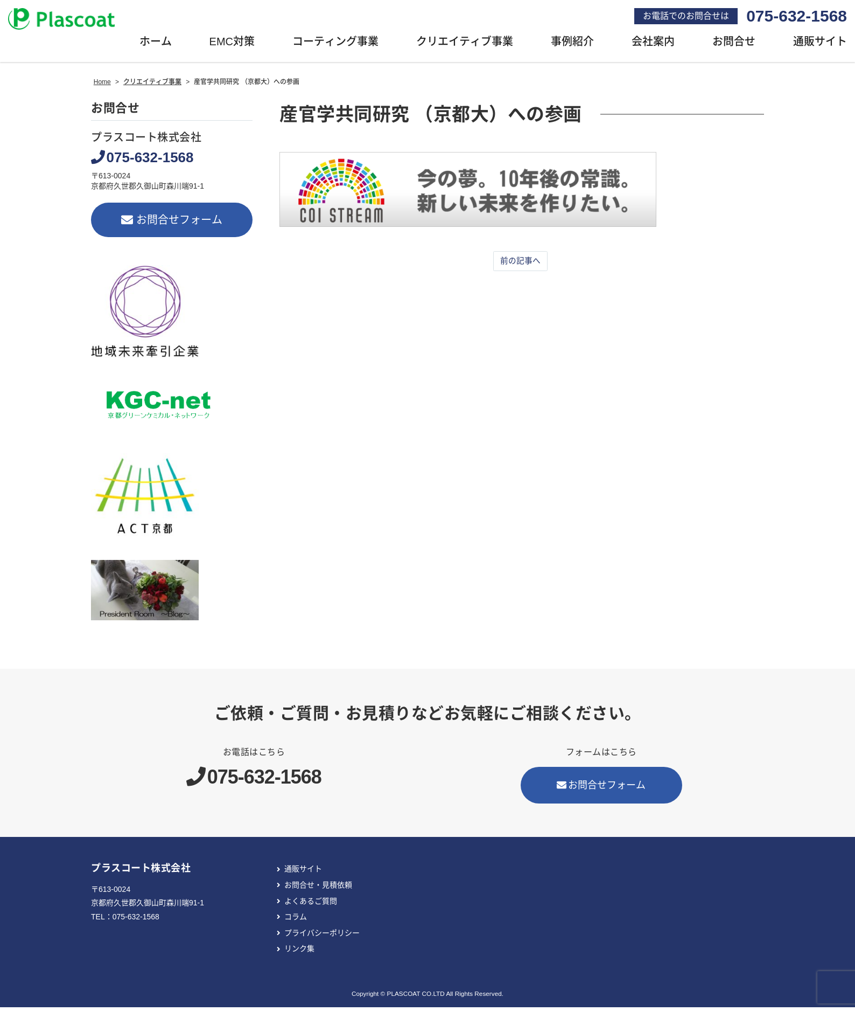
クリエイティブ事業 (464, 46)
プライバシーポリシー (322, 936)
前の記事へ (520, 264)
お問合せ (733, 46)
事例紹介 (572, 46)
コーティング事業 (335, 46)
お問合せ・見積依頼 (318, 888)
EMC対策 (232, 46)
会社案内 (653, 46)
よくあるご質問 (310, 905)
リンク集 (299, 952)
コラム (295, 921)
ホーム (155, 46)
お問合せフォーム (172, 224)
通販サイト (303, 873)
